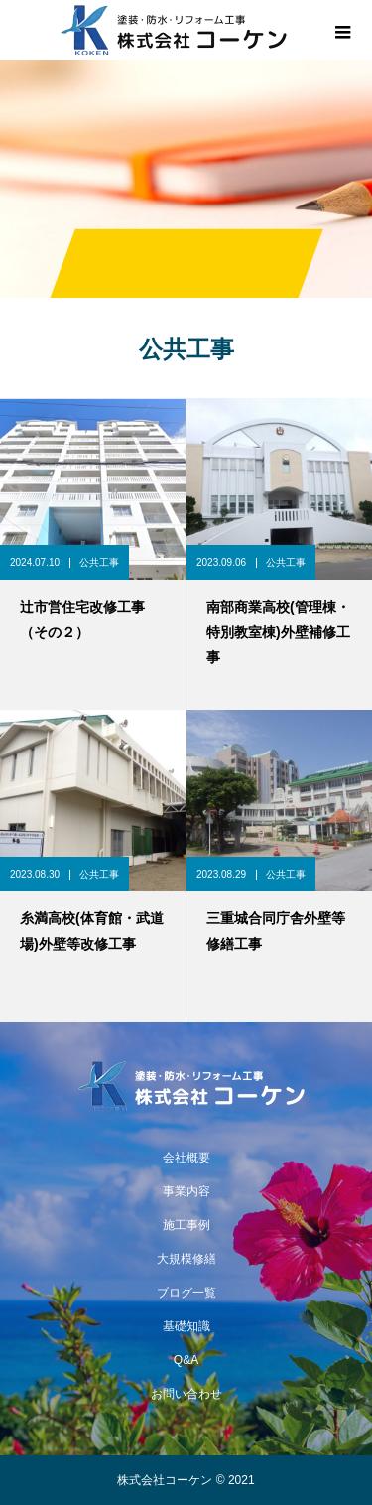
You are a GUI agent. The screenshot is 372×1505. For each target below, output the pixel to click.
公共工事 (99, 562)
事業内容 (186, 1191)
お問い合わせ (186, 1394)
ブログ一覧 (186, 1293)
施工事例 (186, 1225)
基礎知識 (186, 1326)
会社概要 (186, 1157)
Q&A (186, 1360)
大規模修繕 (186, 1259)
